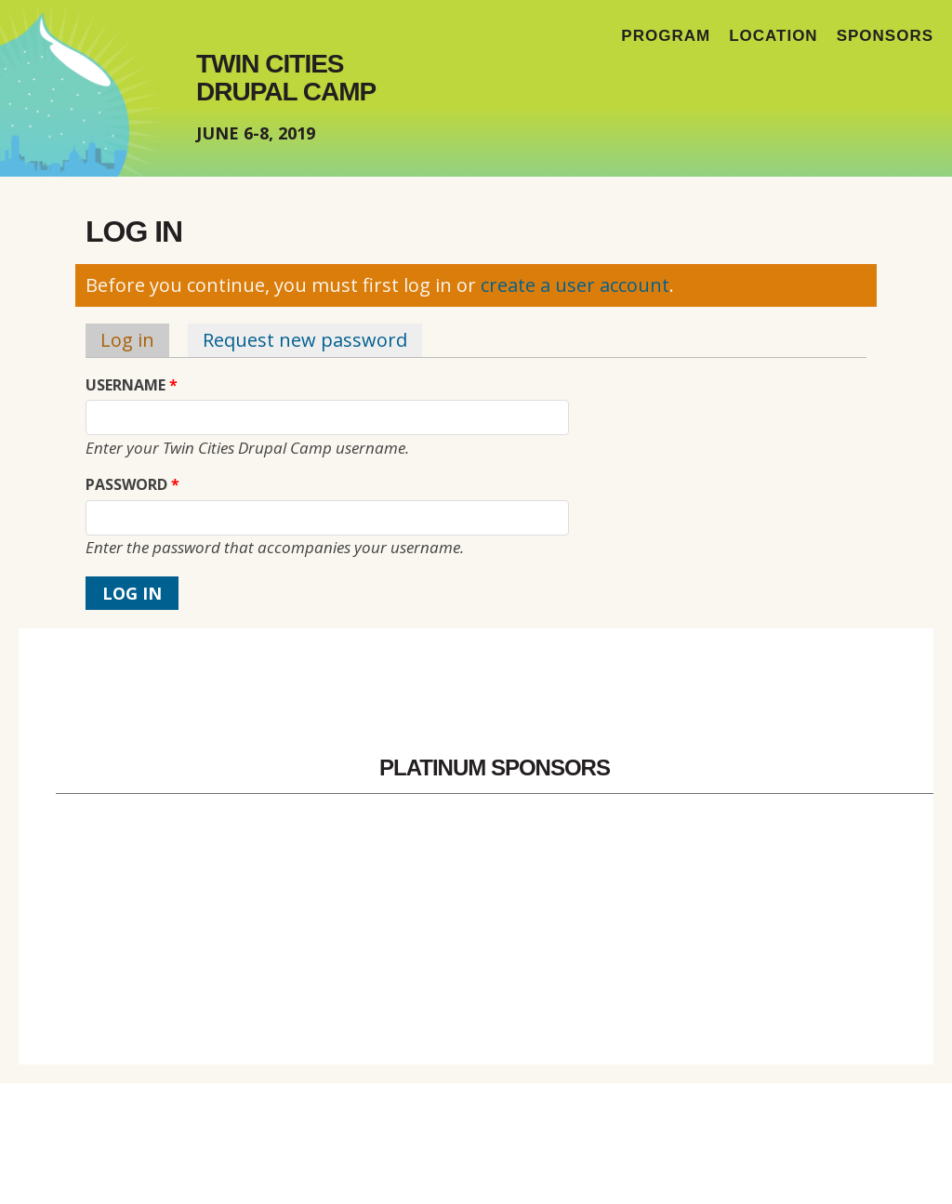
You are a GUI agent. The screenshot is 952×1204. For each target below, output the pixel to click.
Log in (134, 339)
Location (773, 36)
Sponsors (885, 36)
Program (665, 36)
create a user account (575, 285)
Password (132, 485)
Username (132, 385)
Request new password (305, 339)
